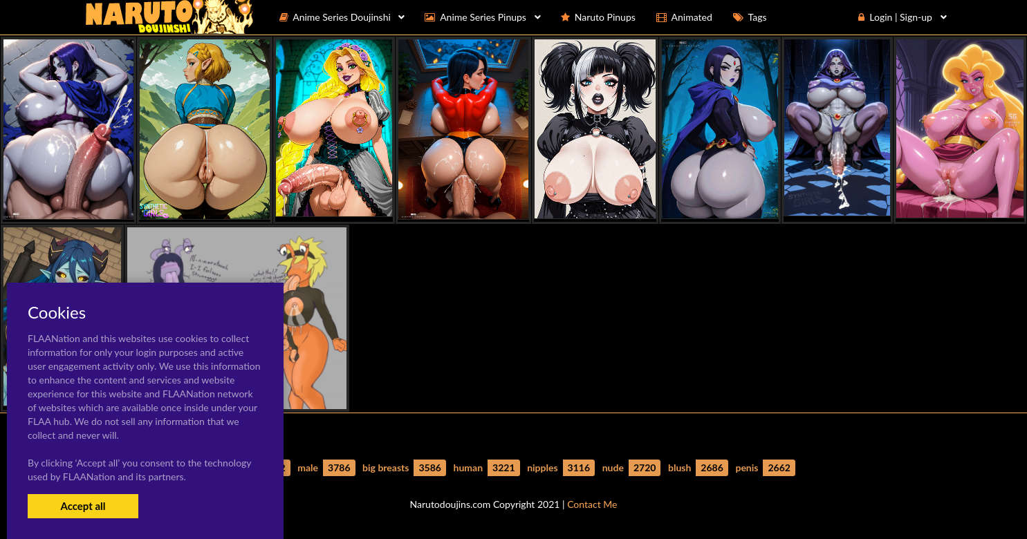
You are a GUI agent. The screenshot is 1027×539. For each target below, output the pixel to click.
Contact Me (592, 504)
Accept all (82, 506)
